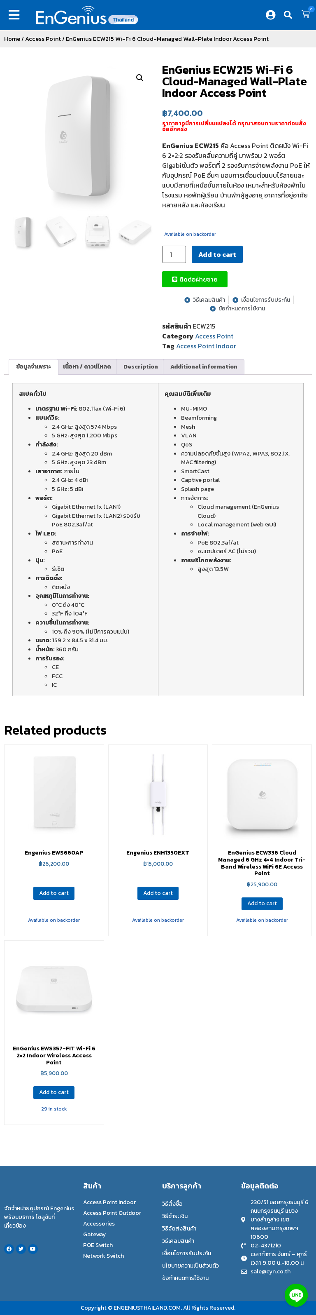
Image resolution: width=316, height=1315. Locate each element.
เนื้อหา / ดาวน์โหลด (87, 366)
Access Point (43, 38)
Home (12, 38)
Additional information (203, 366)
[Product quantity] (174, 254)
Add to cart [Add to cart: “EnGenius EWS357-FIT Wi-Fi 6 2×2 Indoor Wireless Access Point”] (54, 1092)
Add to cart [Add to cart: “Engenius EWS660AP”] (54, 893)
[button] (16, 15)
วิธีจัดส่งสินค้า (179, 1228)
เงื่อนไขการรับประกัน (186, 1253)
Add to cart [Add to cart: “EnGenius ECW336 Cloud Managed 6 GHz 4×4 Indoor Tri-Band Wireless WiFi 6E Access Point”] (262, 903)
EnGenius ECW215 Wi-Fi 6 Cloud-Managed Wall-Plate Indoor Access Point (234, 81)
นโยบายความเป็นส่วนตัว (190, 1265)
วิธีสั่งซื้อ (172, 1204)
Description (140, 366)
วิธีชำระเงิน (175, 1216)
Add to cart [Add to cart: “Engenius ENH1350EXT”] (158, 893)
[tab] (33, 367)
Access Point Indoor (206, 346)
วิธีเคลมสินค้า (178, 1241)
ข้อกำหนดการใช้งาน (185, 1278)
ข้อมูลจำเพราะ (33, 366)
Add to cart (217, 254)
